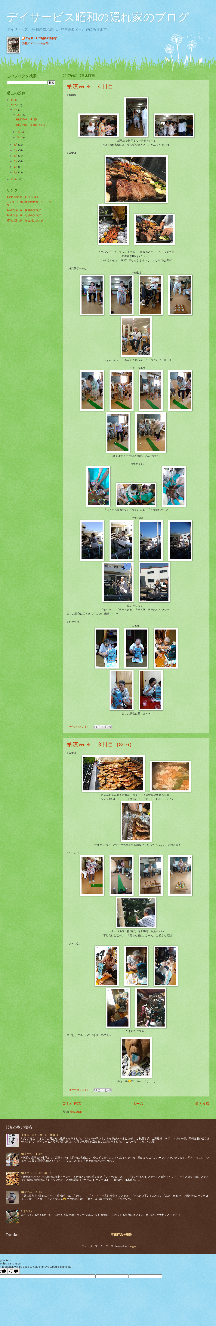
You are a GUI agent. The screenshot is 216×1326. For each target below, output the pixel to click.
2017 (13, 105)
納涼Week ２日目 (32, 1192)
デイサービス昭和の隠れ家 (41, 38)
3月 (16, 161)
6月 (16, 144)
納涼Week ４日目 (90, 86)
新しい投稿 (72, 1104)
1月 (16, 172)
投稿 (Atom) (76, 1111)
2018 (13, 99)
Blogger (132, 1246)
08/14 (20, 137)
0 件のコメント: (79, 726)
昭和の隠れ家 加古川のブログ (25, 220)
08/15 (20, 132)
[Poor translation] (14, 1271)
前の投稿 (202, 1104)
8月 (16, 110)
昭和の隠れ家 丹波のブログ (24, 215)
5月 (16, 150)
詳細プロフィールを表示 (36, 43)
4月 (16, 155)
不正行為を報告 (121, 1234)
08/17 (20, 114)
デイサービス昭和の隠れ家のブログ (98, 17)
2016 (13, 179)
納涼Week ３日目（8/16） (101, 744)
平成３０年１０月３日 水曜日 (39, 1135)
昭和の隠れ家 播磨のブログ (24, 210)
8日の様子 (27, 1211)
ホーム (138, 1104)
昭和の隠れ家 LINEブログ (23, 197)
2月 (16, 166)
